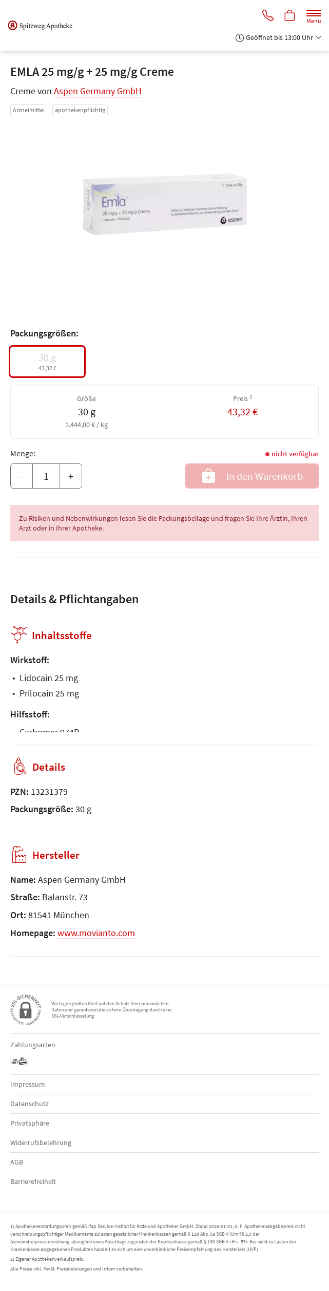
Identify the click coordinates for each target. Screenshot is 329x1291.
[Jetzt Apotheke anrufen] (266, 16)
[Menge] (46, 476)
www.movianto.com (96, 933)
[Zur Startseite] (44, 25)
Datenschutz (29, 1103)
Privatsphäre (29, 1123)
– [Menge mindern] (21, 476)
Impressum (27, 1084)
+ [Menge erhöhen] (70, 476)
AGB (16, 1162)
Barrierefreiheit (33, 1181)
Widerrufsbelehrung (40, 1142)
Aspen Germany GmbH (98, 91)
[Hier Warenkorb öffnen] (289, 16)
